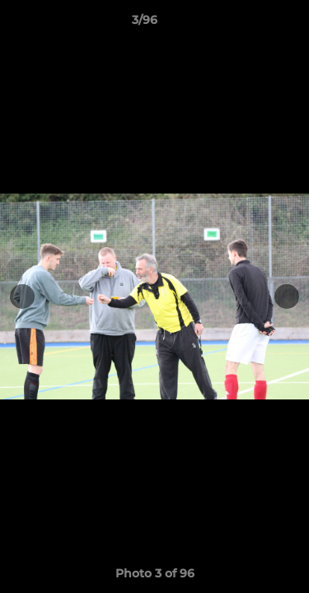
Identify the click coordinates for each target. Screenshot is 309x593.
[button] (250, 23)
